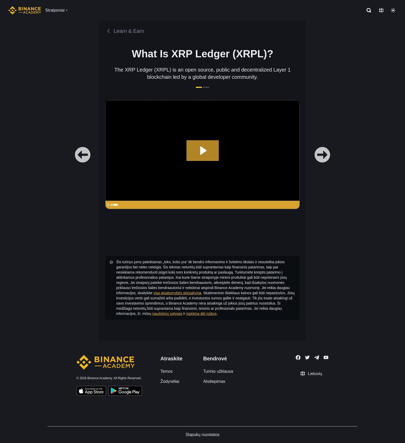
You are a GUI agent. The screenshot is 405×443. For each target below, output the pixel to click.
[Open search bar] (367, 10)
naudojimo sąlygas (167, 314)
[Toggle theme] (393, 10)
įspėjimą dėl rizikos (201, 314)
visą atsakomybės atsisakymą (177, 293)
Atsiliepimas (214, 381)
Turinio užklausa (218, 371)
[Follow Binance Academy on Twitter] (307, 357)
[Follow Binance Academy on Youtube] (326, 357)
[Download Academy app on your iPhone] (91, 391)
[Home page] (24, 10)
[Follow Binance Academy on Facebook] (298, 357)
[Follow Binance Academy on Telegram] (316, 357)
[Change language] (381, 10)
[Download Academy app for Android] (125, 391)
